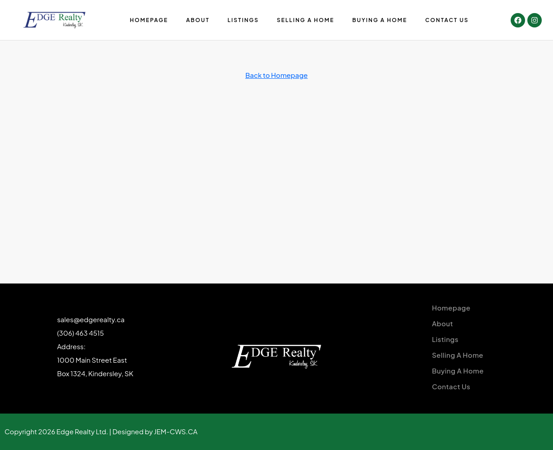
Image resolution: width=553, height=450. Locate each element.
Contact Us (447, 20)
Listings (243, 20)
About (197, 20)
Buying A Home (379, 20)
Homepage (149, 20)
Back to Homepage (276, 75)
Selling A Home (305, 20)
